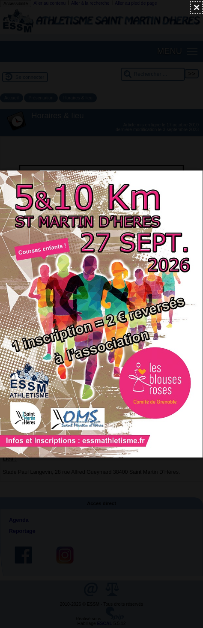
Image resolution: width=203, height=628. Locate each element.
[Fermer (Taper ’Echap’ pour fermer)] (196, 7)
